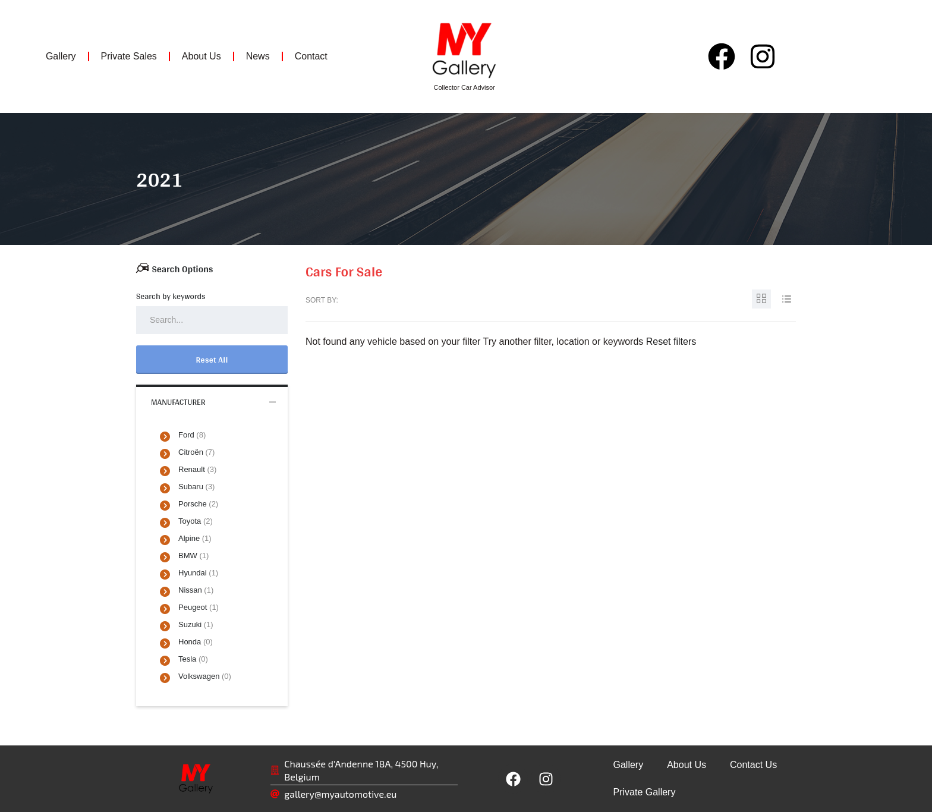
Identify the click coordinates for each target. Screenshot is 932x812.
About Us (201, 56)
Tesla (193, 658)
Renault (197, 469)
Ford (192, 434)
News (258, 56)
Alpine (195, 538)
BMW (193, 555)
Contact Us (753, 765)
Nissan (195, 590)
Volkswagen (204, 676)
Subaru (196, 486)
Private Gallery (644, 792)
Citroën (196, 452)
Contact (311, 56)
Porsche (198, 503)
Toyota (195, 521)
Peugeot (198, 607)
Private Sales (129, 56)
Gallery (61, 56)
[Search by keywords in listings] (212, 320)
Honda (195, 641)
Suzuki (195, 624)
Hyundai (198, 572)
